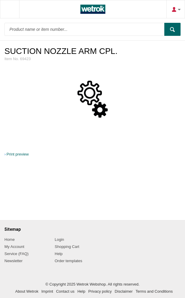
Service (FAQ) (16, 253)
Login (59, 239)
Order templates (68, 261)
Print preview (18, 154)
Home (9, 239)
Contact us (65, 291)
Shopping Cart (67, 246)
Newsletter (13, 261)
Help (59, 253)
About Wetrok (26, 291)
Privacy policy (100, 291)
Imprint (47, 291)
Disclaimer (124, 291)
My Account (14, 246)
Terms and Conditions (154, 291)
